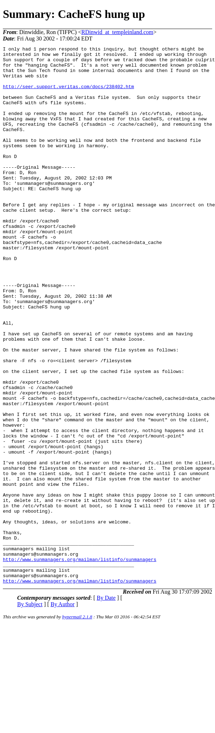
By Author (62, 712)
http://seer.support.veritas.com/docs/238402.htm (68, 95)
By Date (106, 705)
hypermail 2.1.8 (77, 724)
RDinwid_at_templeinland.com (117, 32)
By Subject (30, 712)
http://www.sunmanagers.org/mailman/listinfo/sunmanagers (79, 662)
